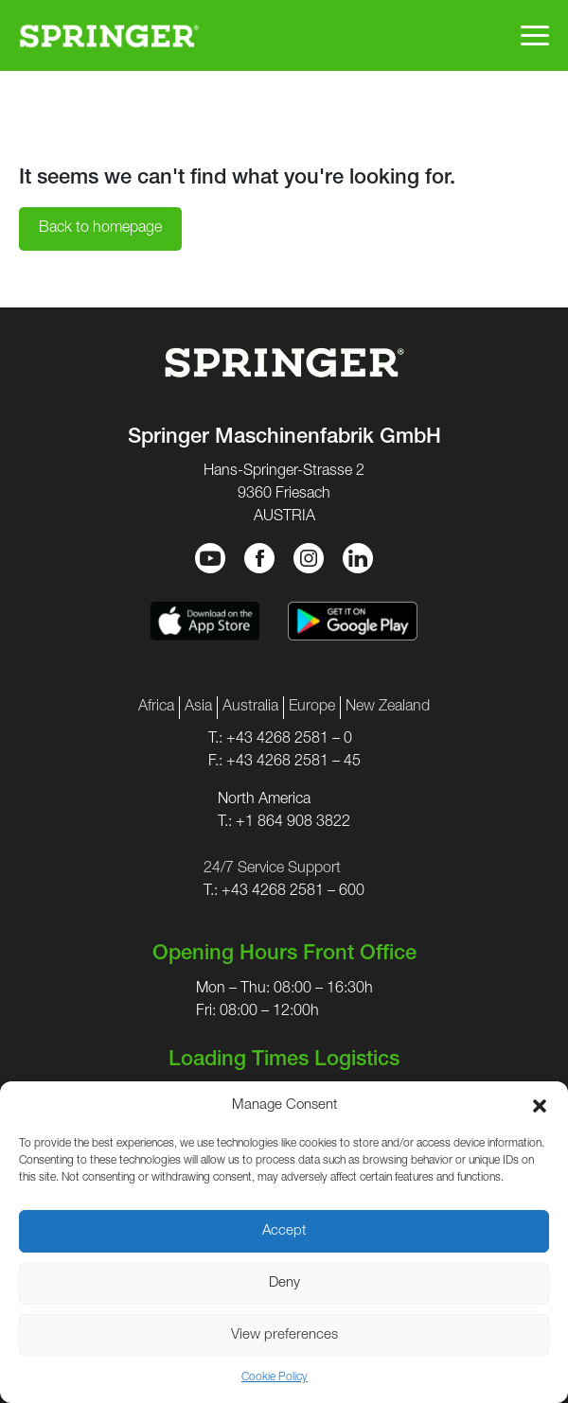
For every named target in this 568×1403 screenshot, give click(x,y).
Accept (284, 1231)
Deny (284, 1283)
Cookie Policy (274, 1377)
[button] (539, 1105)
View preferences (284, 1335)
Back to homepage (100, 229)
